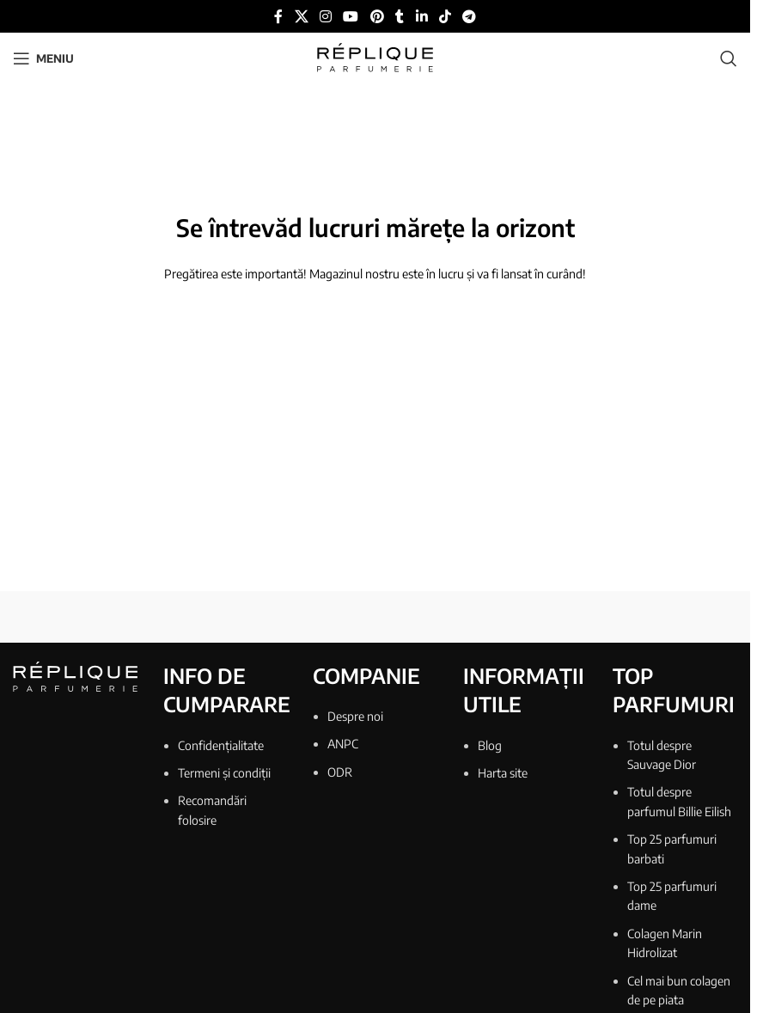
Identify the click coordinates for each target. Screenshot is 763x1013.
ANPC (342, 743)
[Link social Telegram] (469, 16)
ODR (339, 772)
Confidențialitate (221, 745)
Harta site (503, 773)
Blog (490, 745)
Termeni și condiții (224, 773)
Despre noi (355, 716)
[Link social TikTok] (444, 16)
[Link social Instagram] (325, 16)
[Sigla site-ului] (375, 57)
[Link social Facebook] (278, 16)
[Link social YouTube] (351, 16)
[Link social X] (301, 16)
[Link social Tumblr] (399, 16)
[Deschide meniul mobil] (43, 58)
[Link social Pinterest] (376, 16)
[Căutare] (728, 58)
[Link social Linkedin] (421, 16)
